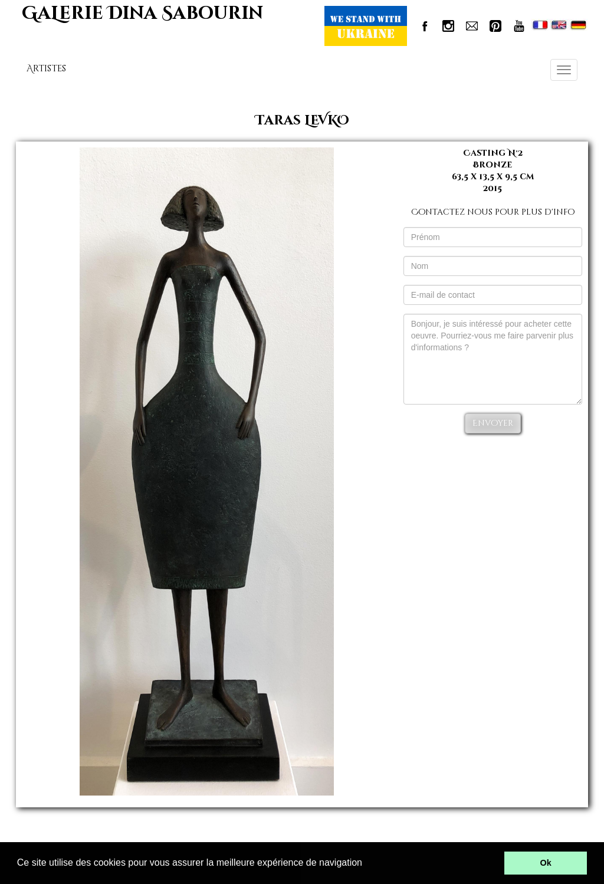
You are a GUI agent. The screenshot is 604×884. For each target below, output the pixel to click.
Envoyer (492, 423)
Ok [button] (546, 862)
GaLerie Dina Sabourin (142, 13)
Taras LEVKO (302, 120)
